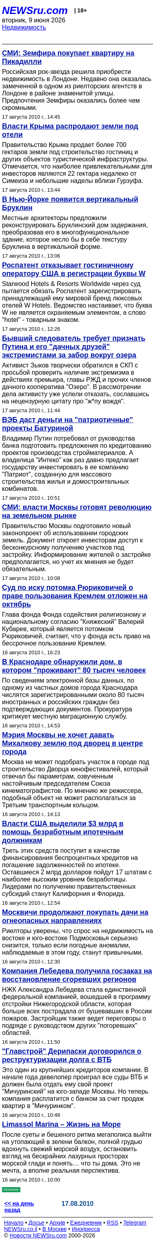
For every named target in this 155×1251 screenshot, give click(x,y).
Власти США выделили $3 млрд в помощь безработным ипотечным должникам (62, 832)
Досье (36, 1222)
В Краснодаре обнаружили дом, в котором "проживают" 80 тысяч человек (74, 666)
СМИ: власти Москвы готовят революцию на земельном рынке (76, 511)
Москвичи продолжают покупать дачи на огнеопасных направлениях (75, 916)
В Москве (54, 1229)
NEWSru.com (35, 10)
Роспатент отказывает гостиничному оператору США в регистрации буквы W (73, 269)
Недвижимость (24, 27)
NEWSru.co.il (20, 1229)
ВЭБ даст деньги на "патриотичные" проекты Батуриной (67, 424)
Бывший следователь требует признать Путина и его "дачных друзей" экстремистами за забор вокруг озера (73, 346)
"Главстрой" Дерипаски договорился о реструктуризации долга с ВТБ (71, 1055)
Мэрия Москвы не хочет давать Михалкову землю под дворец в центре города (72, 743)
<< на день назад (19, 1206)
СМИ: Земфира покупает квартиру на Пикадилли (68, 57)
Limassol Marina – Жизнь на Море (61, 1124)
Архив (57, 1222)
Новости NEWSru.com (38, 1235)
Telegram (135, 1222)
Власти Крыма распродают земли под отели (70, 130)
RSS (112, 1222)
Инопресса (86, 1229)
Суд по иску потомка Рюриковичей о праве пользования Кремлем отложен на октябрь (74, 596)
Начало (14, 1222)
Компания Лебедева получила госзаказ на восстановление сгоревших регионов (77, 975)
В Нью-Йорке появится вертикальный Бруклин (70, 203)
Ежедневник (86, 1222)
